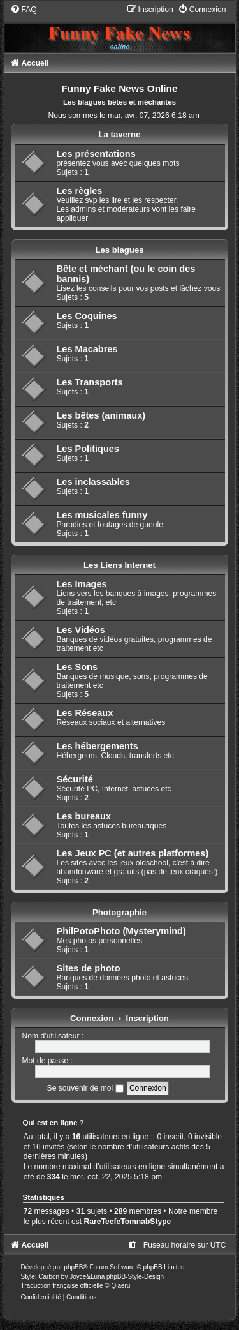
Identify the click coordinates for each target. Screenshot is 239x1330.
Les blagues (119, 250)
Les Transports (90, 382)
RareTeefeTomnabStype (127, 1221)
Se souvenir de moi (85, 1088)
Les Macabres (87, 349)
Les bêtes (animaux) (101, 415)
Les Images (82, 584)
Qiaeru (120, 1285)
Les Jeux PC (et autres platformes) (133, 853)
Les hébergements (97, 746)
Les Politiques (88, 449)
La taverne (120, 134)
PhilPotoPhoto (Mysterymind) (121, 931)
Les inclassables (93, 482)
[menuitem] (23, 9)
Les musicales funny (102, 515)
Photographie (119, 912)
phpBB (73, 1267)
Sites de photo (88, 968)
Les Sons (77, 667)
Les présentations (96, 154)
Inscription (147, 1018)
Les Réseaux (85, 713)
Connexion (91, 1018)
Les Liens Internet (119, 565)
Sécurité (75, 779)
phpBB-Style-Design (135, 1276)
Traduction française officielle (62, 1285)
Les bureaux (84, 816)
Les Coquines (87, 316)
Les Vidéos (81, 630)
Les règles (80, 191)
